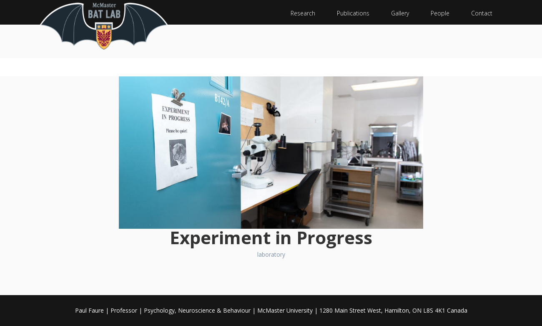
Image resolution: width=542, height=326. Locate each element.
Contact (481, 13)
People (440, 13)
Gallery (400, 13)
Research (303, 13)
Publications (353, 13)
